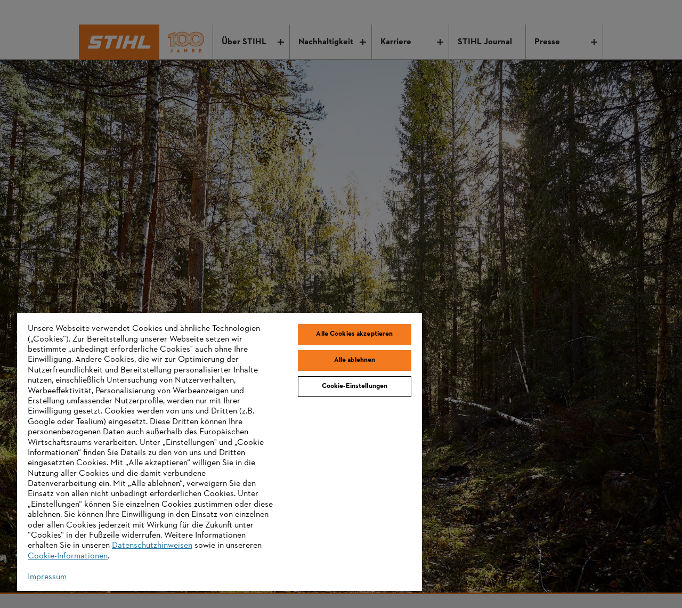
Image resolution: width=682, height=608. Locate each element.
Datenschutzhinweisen (152, 546)
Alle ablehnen (355, 360)
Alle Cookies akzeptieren (354, 334)
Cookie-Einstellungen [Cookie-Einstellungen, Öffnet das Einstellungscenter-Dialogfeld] (355, 386)
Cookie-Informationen (68, 556)
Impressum (47, 577)
